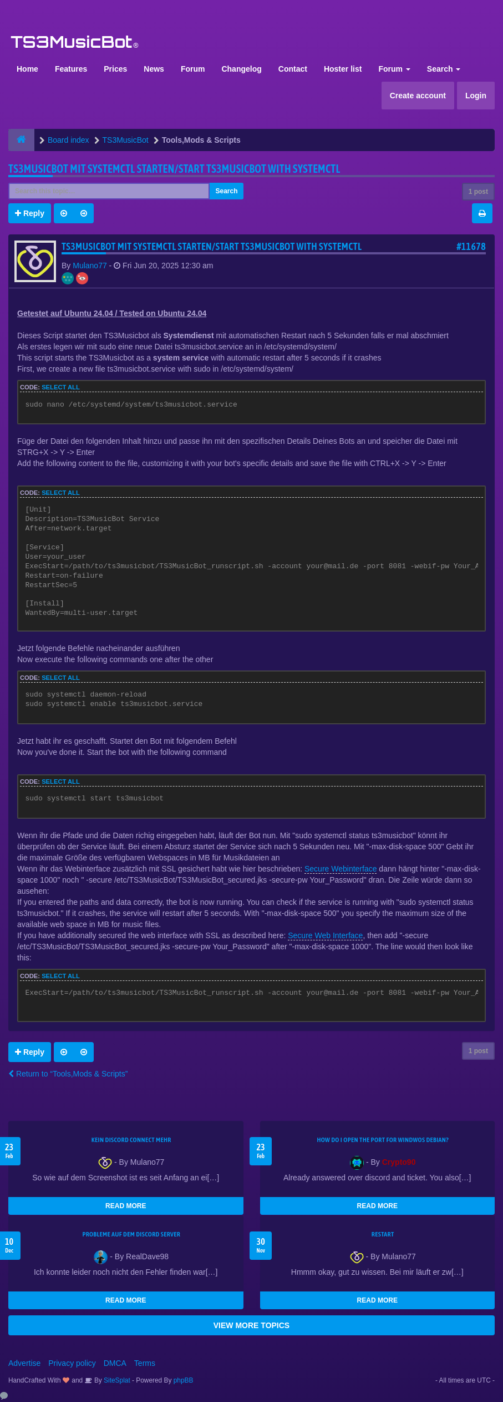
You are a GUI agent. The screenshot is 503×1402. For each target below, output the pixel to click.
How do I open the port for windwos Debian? (383, 1140)
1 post (478, 192)
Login (475, 95)
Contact (292, 68)
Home (27, 68)
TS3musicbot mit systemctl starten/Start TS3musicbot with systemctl (174, 168)
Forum (193, 68)
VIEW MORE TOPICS (251, 1325)
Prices (115, 68)
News (154, 68)
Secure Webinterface (340, 868)
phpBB (184, 1380)
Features (71, 68)
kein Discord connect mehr (131, 1140)
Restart (383, 1234)
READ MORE (125, 1206)
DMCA (115, 1363)
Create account (418, 95)
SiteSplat (116, 1380)
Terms (144, 1363)
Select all (61, 387)
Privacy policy (72, 1363)
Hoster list (343, 68)
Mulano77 (90, 265)
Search (444, 68)
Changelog (241, 68)
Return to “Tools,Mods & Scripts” (68, 1073)
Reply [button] (29, 213)
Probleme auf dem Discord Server (131, 1234)
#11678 (471, 246)
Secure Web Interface (325, 935)
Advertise (24, 1363)
